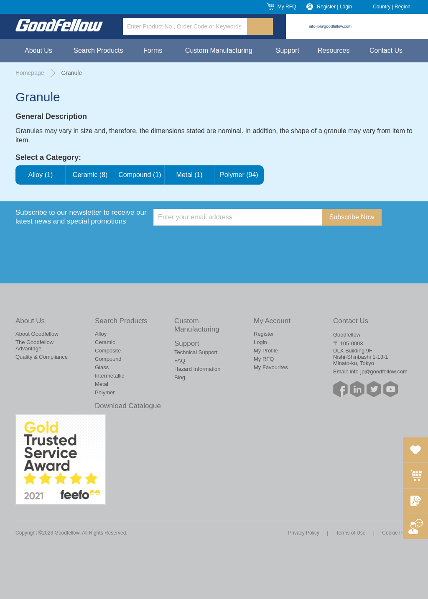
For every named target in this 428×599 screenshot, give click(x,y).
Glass (102, 367)
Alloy (101, 334)
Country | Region (391, 7)
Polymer (105, 392)
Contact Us (386, 50)
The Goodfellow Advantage (34, 345)
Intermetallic (109, 376)
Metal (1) (189, 175)
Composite (108, 350)
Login (260, 342)
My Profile (266, 350)
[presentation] (216, 242)
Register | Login (334, 7)
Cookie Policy (397, 533)
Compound (108, 359)
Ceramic (105, 342)
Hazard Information (197, 369)
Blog (179, 377)
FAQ (179, 360)
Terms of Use (351, 533)
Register (264, 334)
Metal (101, 384)
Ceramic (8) (90, 175)
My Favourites (271, 367)
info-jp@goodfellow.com (330, 26)
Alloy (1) (40, 175)
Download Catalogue (128, 406)
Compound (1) (140, 175)
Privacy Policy (303, 533)
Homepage (29, 72)
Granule (71, 72)
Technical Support (195, 352)
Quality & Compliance (41, 357)
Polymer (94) (239, 175)
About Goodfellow (37, 334)
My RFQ (287, 7)
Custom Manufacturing (218, 50)
